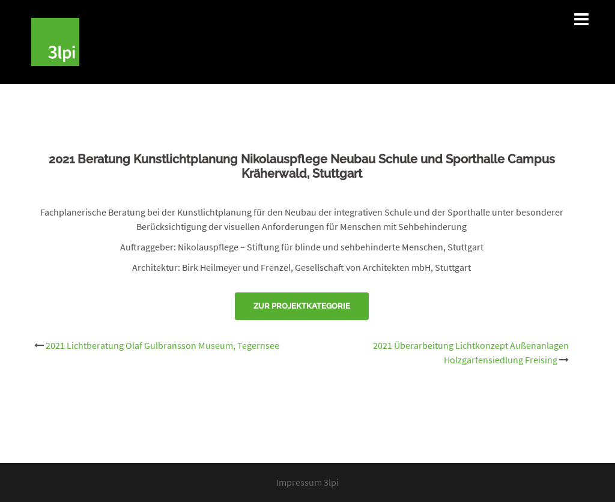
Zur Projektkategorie (301, 305)
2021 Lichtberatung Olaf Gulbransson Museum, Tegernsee (162, 345)
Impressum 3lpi (307, 482)
